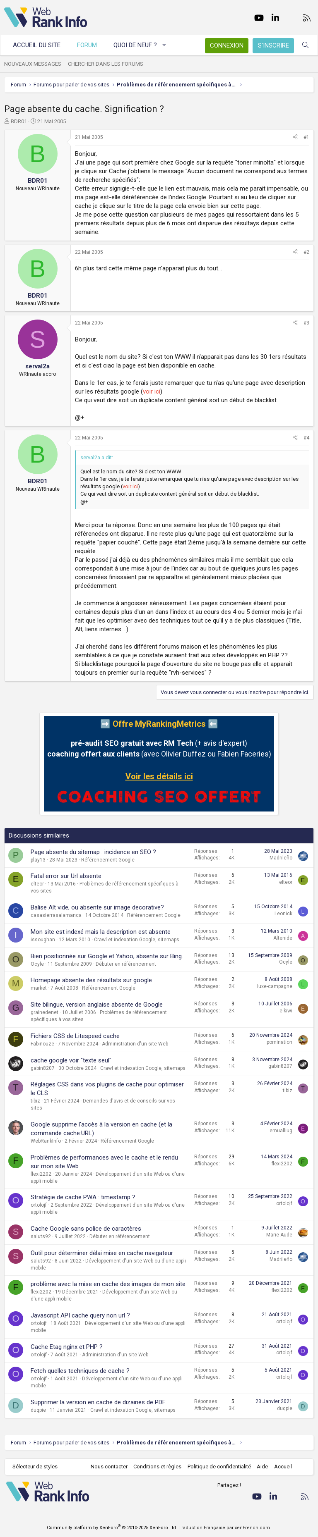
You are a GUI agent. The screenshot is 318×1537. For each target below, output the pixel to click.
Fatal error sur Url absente (66, 876)
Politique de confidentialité (219, 1466)
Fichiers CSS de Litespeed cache (75, 1036)
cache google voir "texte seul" (71, 1060)
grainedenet (44, 1012)
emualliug (281, 1131)
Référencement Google (108, 860)
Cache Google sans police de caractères (86, 1228)
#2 (306, 252)
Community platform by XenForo (112, 1527)
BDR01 (19, 121)
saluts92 (41, 1236)
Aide (262, 1466)
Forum (87, 45)
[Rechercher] (305, 45)
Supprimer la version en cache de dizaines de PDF (98, 1402)
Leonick (283, 913)
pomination (279, 1042)
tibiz (35, 1101)
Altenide (282, 938)
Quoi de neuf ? (135, 45)
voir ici (151, 391)
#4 (306, 438)
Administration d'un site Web (135, 1044)
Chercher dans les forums (105, 64)
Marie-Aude (279, 1235)
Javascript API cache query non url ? (80, 1315)
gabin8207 (43, 1068)
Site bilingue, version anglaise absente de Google (97, 1004)
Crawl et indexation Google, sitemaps (136, 940)
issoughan (43, 940)
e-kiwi (285, 1011)
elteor (37, 884)
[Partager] (295, 137)
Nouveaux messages (32, 64)
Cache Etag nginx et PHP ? (67, 1347)
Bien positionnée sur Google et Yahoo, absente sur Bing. (107, 956)
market (39, 988)
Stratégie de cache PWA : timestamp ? (83, 1197)
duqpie (38, 1410)
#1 (306, 137)
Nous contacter (109, 1466)
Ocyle (37, 964)
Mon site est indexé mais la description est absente (101, 932)
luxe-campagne (274, 986)
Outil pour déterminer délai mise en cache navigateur (102, 1253)
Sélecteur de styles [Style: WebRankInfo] (35, 1466)
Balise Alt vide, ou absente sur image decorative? (97, 907)
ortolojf (39, 1205)
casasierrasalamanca (56, 915)
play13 (38, 860)
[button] (164, 45)
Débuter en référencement (126, 964)
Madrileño (281, 858)
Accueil (283, 1466)
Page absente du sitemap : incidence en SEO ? (93, 852)
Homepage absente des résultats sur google (91, 980)
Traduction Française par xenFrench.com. (224, 1527)
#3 (306, 323)
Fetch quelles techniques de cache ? (80, 1371)
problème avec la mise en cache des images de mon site (108, 1284)
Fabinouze (42, 1044)
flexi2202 (41, 1174)
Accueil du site (36, 45)
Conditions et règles (157, 1466)
